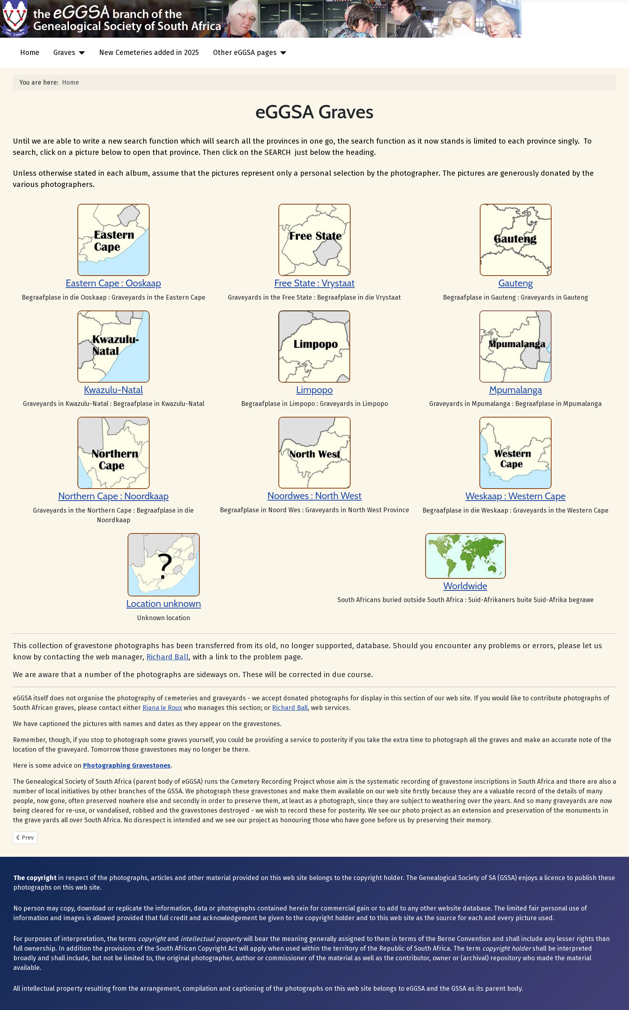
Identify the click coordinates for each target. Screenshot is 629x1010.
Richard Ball (167, 657)
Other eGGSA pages (244, 53)
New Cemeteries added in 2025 (149, 53)
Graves (64, 53)
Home (29, 53)
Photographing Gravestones (126, 765)
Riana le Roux (162, 708)
